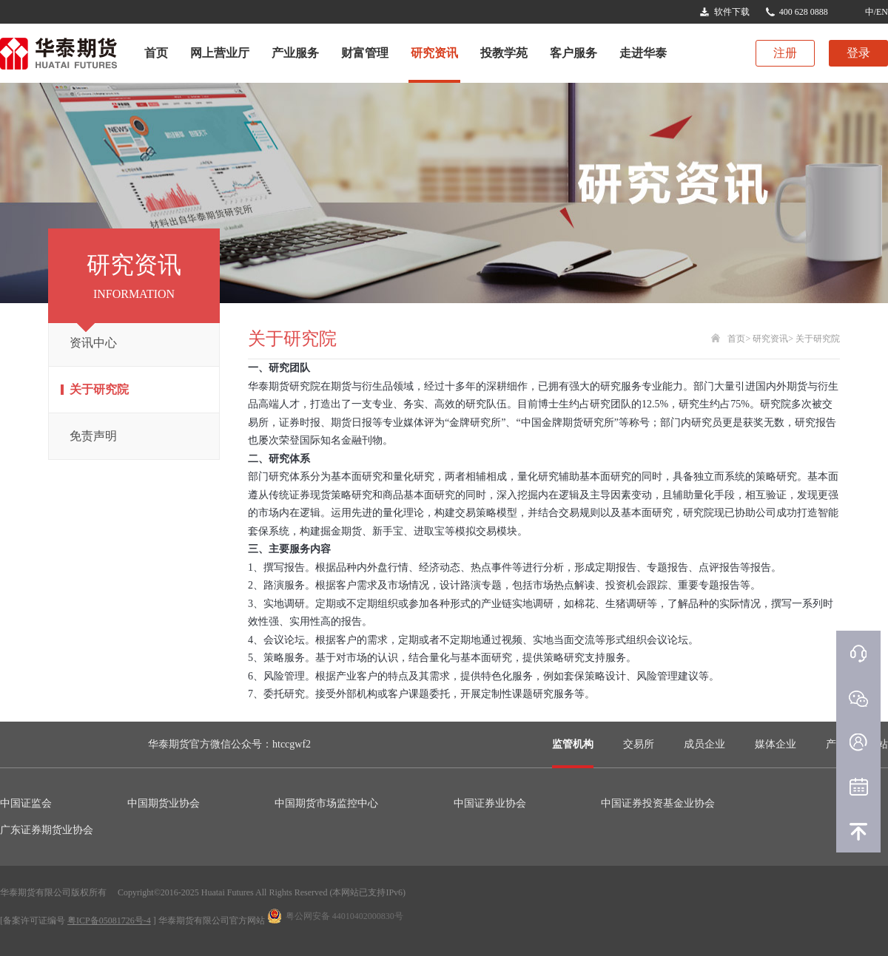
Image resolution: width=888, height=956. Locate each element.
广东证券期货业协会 (46, 829)
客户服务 (573, 53)
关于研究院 (99, 389)
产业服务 (295, 53)
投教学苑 (504, 53)
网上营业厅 (219, 53)
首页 (156, 53)
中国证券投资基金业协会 (658, 803)
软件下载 (732, 12)
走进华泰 (643, 53)
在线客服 (858, 653)
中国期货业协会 (163, 803)
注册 (785, 53)
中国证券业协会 (490, 803)
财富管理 (364, 53)
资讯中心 (93, 342)
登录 (858, 53)
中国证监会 (26, 803)
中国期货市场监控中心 (326, 803)
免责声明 (93, 436)
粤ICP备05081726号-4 (109, 920)
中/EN (876, 12)
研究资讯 (434, 53)
